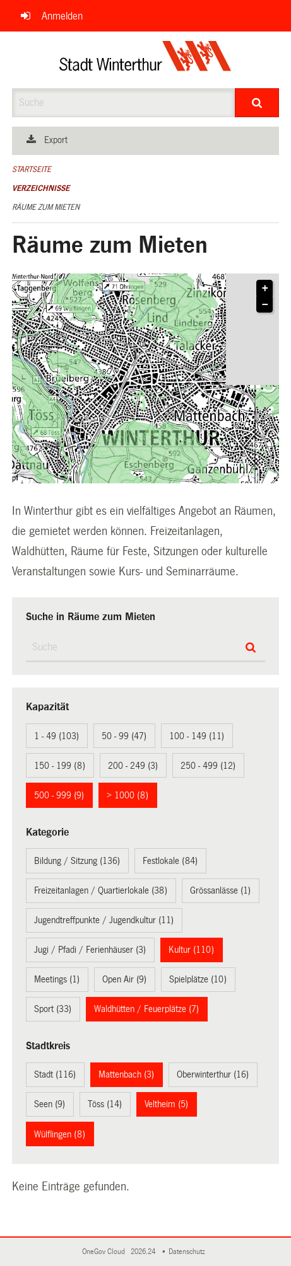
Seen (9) (49, 1104)
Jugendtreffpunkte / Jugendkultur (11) (104, 920)
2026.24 (144, 1252)
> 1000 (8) (127, 795)
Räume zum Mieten (46, 207)
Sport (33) (52, 1009)
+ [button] (265, 288)
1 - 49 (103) (56, 736)
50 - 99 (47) (124, 736)
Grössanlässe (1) (220, 890)
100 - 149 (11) (196, 736)
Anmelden (62, 16)
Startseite (31, 169)
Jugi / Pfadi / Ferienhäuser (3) (90, 950)
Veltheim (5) (166, 1104)
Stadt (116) (55, 1074)
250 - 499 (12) (208, 766)
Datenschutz (189, 1252)
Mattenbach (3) (126, 1074)
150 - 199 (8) (59, 766)
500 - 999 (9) (59, 795)
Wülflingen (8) (59, 1134)
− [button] (265, 305)
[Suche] (257, 102)
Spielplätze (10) (198, 979)
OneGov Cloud (105, 1252)
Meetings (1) (57, 979)
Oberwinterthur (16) (213, 1074)
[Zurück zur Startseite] (145, 60)
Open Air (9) (124, 979)
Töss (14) (105, 1104)
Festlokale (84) (170, 861)
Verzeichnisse (40, 188)
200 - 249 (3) (133, 766)
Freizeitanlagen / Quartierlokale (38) (100, 890)
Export (56, 140)
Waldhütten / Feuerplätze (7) (146, 1009)
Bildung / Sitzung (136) (77, 861)
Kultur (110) (191, 950)
